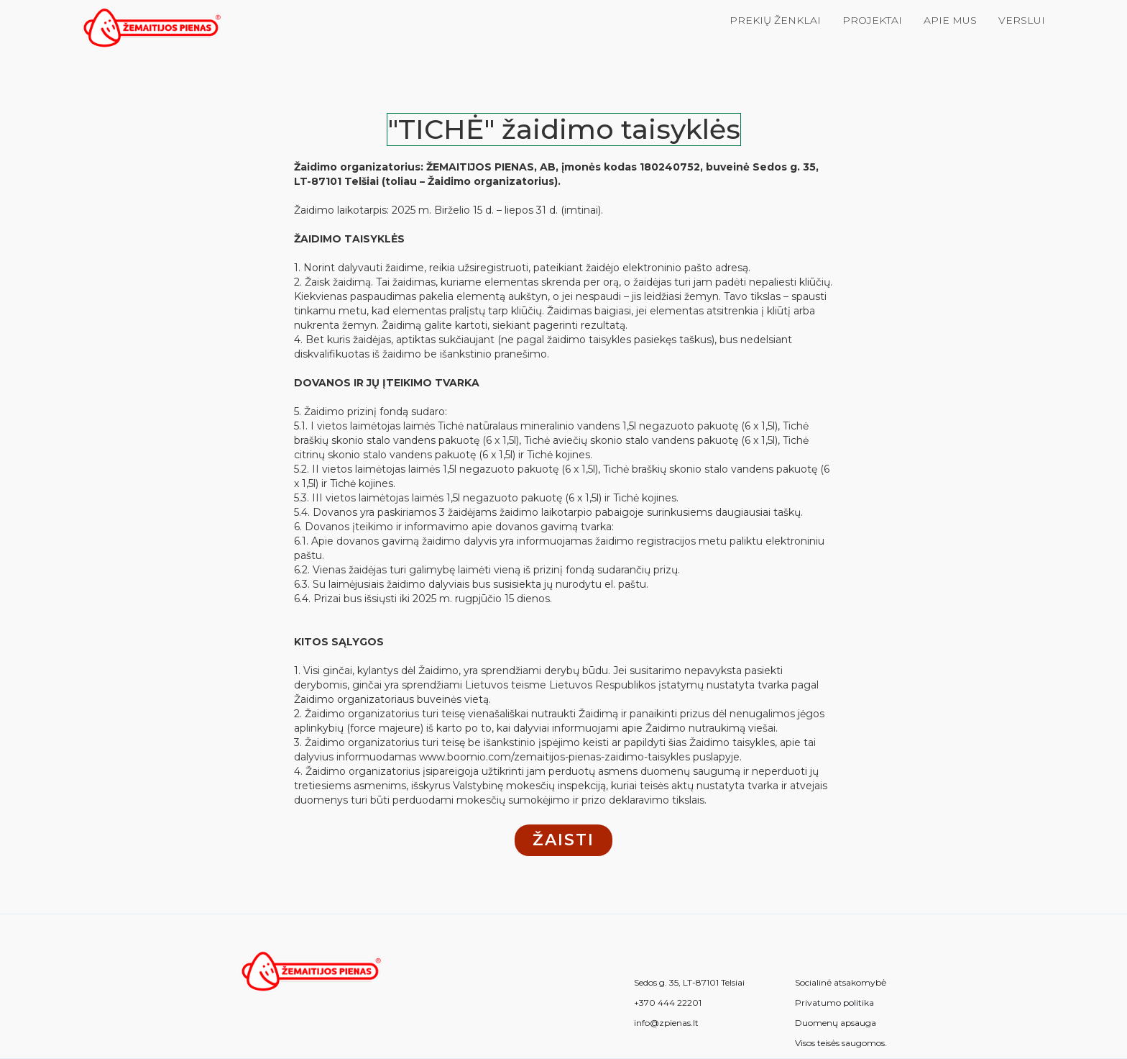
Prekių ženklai (775, 20)
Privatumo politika (834, 1002)
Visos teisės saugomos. (841, 1043)
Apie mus (950, 20)
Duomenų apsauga (835, 1023)
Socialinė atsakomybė (840, 982)
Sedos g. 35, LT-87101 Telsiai (689, 982)
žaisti (563, 840)
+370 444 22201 (668, 1002)
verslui (1021, 20)
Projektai (872, 20)
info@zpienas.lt (666, 1023)
